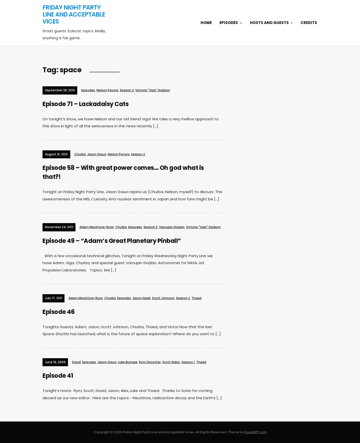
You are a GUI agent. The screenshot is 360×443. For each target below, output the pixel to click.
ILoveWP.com (256, 432)
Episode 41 (57, 375)
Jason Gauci (96, 154)
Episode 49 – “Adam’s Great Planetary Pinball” (111, 241)
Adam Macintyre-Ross (97, 227)
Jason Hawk (141, 298)
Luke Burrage (128, 362)
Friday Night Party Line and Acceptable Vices (73, 14)
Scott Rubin (171, 362)
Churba (80, 154)
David (76, 362)
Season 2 (127, 90)
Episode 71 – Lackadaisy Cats (85, 104)
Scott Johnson (163, 298)
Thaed (197, 298)
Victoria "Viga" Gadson (152, 90)
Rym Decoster (150, 362)
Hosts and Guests (269, 22)
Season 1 (188, 362)
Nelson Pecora (107, 90)
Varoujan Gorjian (171, 227)
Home (206, 22)
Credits (308, 22)
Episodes (229, 22)
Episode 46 (58, 312)
